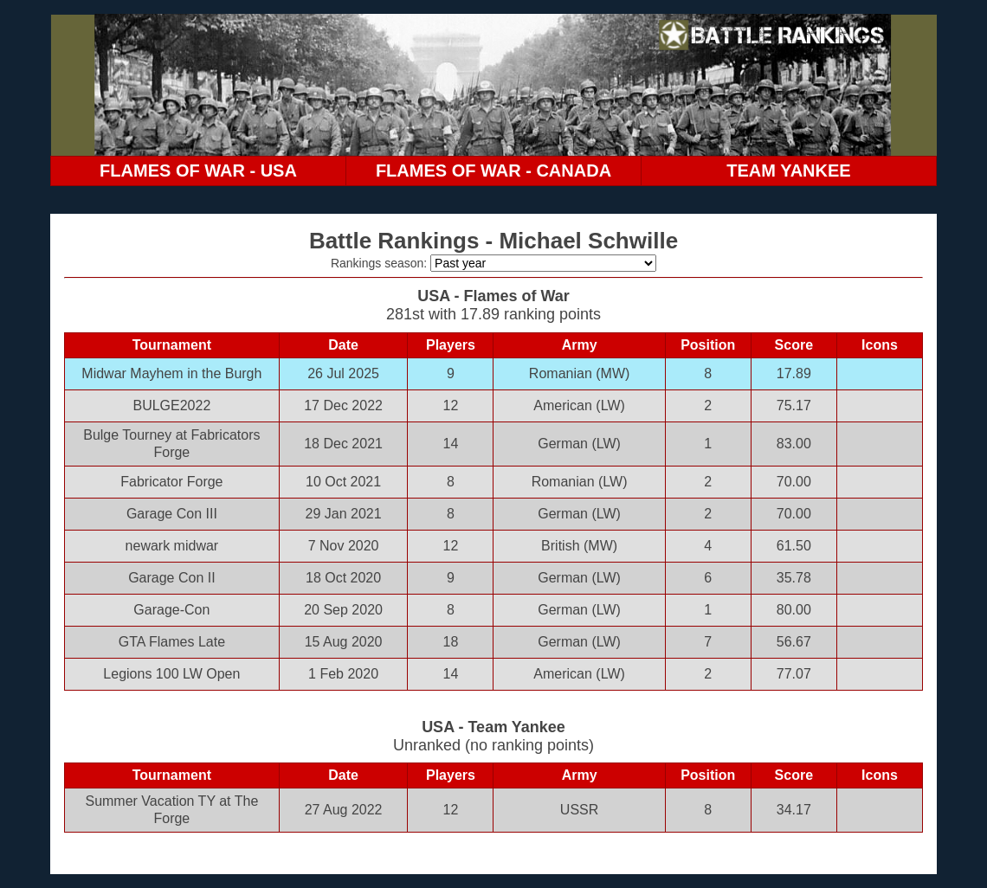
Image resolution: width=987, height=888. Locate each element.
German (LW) (579, 443)
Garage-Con (171, 609)
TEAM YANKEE (788, 170)
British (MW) (579, 545)
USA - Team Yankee (493, 727)
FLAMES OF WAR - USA (198, 170)
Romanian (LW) (580, 481)
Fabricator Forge (171, 481)
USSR (579, 809)
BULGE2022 (171, 405)
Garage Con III (171, 513)
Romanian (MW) (579, 373)
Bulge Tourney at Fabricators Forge (171, 444)
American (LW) (579, 405)
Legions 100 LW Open (171, 673)
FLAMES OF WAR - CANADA (493, 170)
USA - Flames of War (493, 296)
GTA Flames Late (172, 641)
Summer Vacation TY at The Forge (171, 810)
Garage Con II (172, 577)
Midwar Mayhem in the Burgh (171, 373)
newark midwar (172, 545)
